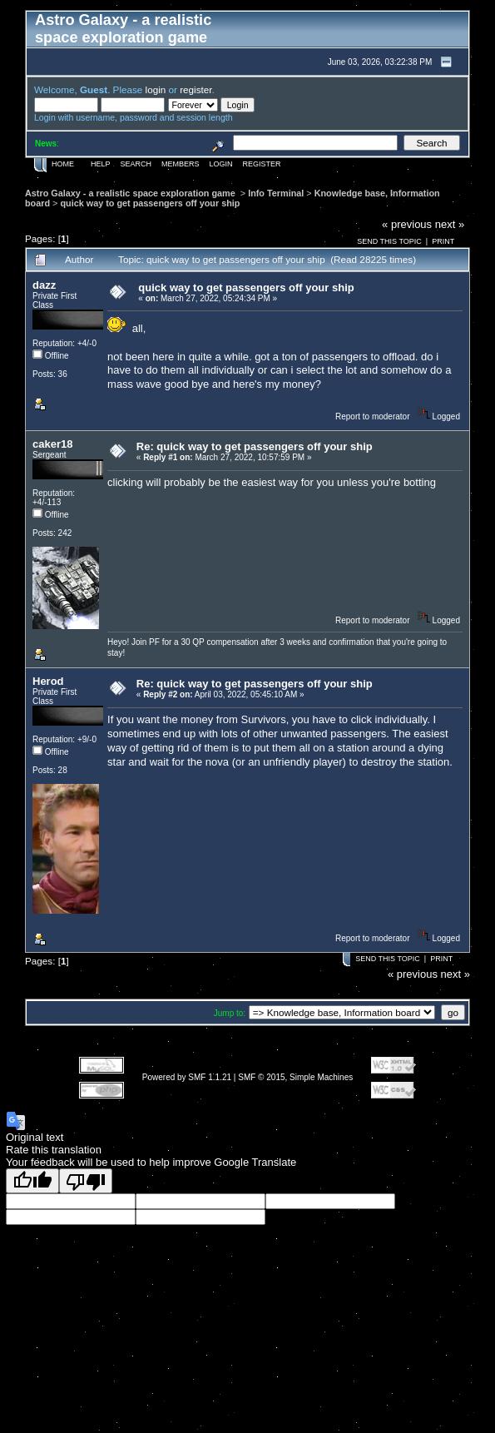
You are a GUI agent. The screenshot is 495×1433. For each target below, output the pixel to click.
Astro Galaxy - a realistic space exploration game (131, 193)
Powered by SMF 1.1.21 (186, 1077)
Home (63, 164)
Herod (48, 681)
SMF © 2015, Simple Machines (295, 1077)
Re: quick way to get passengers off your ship (254, 446)
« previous (407, 224)
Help (101, 164)
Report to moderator (372, 416)
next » (449, 224)
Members (180, 164)
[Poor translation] (85, 1180)
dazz (44, 285)
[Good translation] (32, 1180)
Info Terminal (276, 193)
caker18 (52, 444)
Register (262, 164)
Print (443, 241)
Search (136, 164)
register (195, 89)
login (156, 89)
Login (221, 164)
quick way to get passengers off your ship (150, 203)
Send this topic (389, 241)
